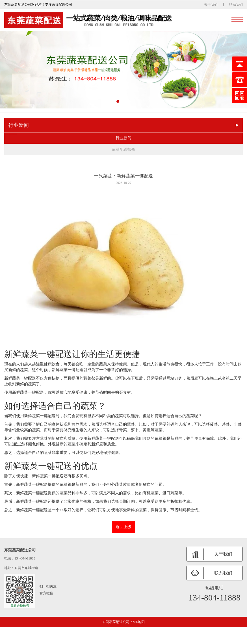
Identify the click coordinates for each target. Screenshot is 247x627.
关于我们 (211, 4)
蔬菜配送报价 (123, 149)
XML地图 (137, 622)
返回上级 (123, 527)
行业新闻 (123, 138)
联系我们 (236, 4)
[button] (117, 101)
